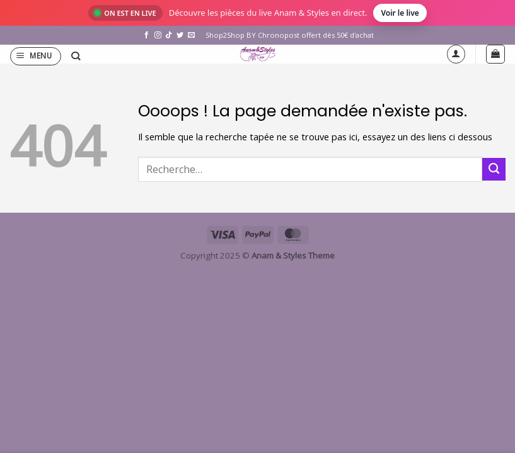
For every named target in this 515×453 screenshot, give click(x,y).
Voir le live (400, 13)
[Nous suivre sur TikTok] (168, 35)
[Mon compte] (456, 54)
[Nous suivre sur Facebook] (146, 35)
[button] (35, 56)
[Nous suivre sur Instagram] (157, 35)
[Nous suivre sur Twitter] (179, 35)
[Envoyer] (494, 169)
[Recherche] (75, 56)
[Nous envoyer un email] (191, 35)
